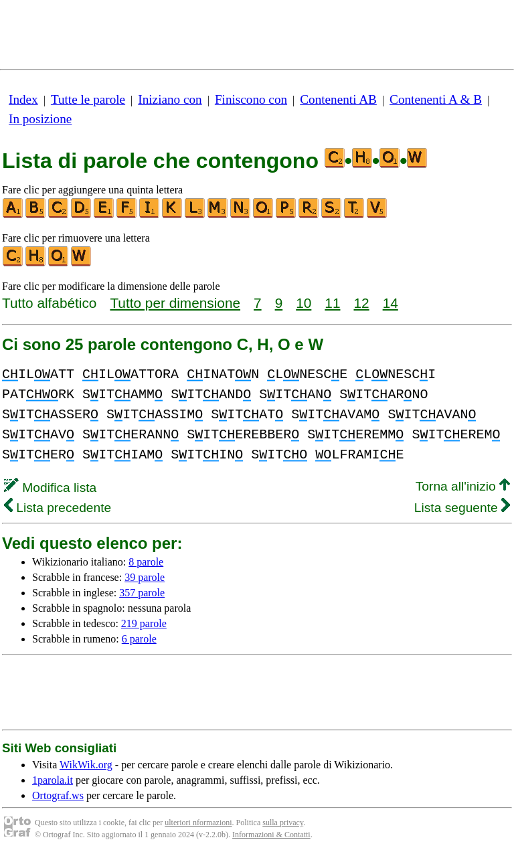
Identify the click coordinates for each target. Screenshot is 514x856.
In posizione (40, 119)
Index (23, 99)
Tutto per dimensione (175, 303)
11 (332, 303)
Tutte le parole (88, 99)
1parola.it (52, 780)
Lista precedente (57, 508)
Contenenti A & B (436, 99)
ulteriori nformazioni (198, 822)
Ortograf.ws (58, 795)
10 (303, 303)
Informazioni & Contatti (271, 834)
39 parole (144, 577)
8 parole (145, 562)
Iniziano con (169, 99)
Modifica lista (50, 488)
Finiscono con (251, 99)
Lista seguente (462, 508)
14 (390, 303)
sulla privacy (282, 822)
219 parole (144, 623)
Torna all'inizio (463, 486)
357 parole (142, 592)
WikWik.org (86, 764)
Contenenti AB (338, 99)
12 (361, 303)
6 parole (139, 639)
